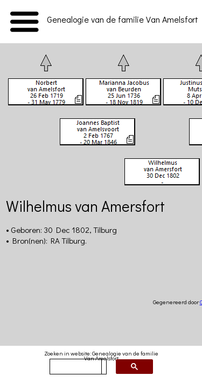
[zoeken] (75, 367)
